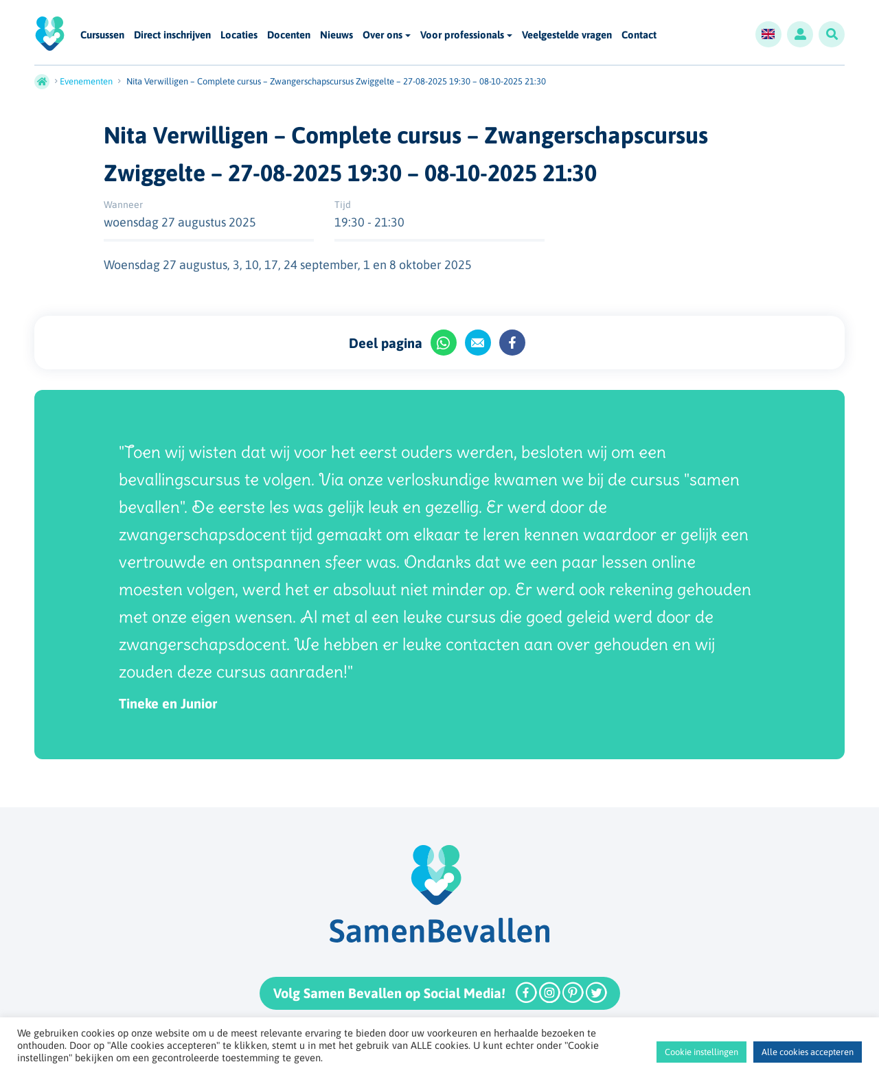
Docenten (288, 35)
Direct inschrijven (172, 35)
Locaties (239, 35)
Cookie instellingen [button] (701, 1052)
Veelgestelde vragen (567, 35)
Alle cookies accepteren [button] (808, 1052)
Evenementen (86, 81)
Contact (639, 35)
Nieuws (336, 35)
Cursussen (102, 35)
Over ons (382, 35)
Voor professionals (462, 35)
